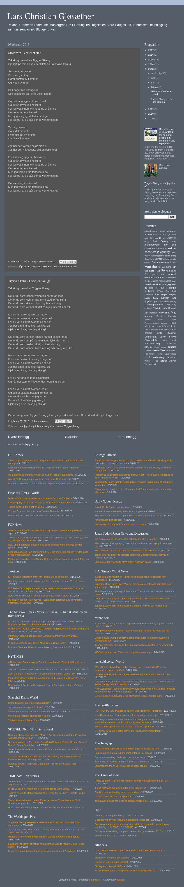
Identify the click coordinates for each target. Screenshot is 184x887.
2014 (151, 64)
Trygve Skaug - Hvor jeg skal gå (29, 281)
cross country (161, 252)
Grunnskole (150, 277)
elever (147, 262)
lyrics (26, 266)
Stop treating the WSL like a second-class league (121, 766)
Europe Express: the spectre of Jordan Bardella (33, 511)
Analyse (171, 231)
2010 (151, 113)
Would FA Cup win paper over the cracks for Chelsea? (37, 479)
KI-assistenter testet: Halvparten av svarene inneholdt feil (125, 870)
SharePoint (150, 336)
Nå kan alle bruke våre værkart (111, 862)
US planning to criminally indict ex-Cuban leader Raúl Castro (40, 474)
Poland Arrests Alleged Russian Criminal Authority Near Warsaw (42, 635)
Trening (159, 354)
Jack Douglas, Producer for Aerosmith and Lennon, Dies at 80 (41, 673)
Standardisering (152, 343)
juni (153, 78)
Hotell (147, 284)
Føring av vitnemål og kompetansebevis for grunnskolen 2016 (128, 831)
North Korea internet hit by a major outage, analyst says (38, 595)
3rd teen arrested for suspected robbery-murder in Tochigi (126, 539)
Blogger (120, 879)
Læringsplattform (153, 304)
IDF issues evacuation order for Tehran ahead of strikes (38, 576)
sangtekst (36, 266)
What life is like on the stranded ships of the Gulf (34, 515)
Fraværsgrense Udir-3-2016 (110, 835)
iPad (167, 291)
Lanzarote (148, 294)
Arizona (148, 234)
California (149, 248)
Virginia (172, 361)
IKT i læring (168, 287)
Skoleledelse (151, 340)
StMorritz (47, 266)
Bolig (174, 241)
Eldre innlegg (126, 437)
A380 (162, 231)
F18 (174, 262)
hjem (174, 281)
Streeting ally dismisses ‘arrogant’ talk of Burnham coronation (41, 502)
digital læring (170, 256)
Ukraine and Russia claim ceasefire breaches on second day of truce (132, 674)
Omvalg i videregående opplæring (113, 815)
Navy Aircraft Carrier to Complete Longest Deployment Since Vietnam (45, 685)
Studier (172, 347)
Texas (163, 350)
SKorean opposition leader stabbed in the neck (33, 711)
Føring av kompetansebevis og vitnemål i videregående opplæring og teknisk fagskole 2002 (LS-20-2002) (132, 825)
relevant (159, 326)
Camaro (160, 248)
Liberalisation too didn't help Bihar (113, 796)
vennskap (171, 357)
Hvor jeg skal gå (27, 426)
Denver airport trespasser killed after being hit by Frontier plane (128, 696)
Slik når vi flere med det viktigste (112, 857)
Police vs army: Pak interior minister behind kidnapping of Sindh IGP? (132, 780)
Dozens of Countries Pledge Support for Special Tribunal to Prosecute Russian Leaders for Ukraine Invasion (45, 623)
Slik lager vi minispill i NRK (109, 866)
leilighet (172, 294)
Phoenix (172, 316)
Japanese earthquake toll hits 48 (25, 707)
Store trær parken (164, 166)
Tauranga (148, 350)
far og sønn (165, 267)
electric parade (169, 259)
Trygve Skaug (71, 426)
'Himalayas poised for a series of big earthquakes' (121, 800)
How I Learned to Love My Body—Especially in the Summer (40, 807)
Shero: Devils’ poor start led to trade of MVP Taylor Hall (124, 726)
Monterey (171, 304)
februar (155, 87)
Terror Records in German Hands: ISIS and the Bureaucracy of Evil (44, 749)
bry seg (170, 244)
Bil (164, 238)
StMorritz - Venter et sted (24, 53)
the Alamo (171, 350)
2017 (151, 50)
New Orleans (169, 308)
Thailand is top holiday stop (23, 720)
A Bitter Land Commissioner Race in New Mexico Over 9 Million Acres (45, 662)
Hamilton (162, 277)
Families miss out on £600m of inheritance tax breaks (123, 753)
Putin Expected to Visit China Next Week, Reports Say (37, 643)
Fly (146, 274)
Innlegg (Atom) (30, 444)
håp (21, 266)
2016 (151, 54)
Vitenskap (148, 364)
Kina (174, 291)
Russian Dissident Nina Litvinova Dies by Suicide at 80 (37, 647)
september (157, 73)
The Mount (149, 354)
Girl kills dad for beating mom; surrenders (117, 792)
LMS (155, 297)
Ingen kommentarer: (43, 261)
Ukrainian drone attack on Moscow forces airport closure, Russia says (45, 581)
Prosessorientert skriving (155, 323)
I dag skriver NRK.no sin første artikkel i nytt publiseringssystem (129, 850)
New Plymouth (151, 313)
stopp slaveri (160, 347)
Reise (173, 323)
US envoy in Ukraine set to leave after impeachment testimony (128, 731)
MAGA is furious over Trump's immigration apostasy (122, 652)
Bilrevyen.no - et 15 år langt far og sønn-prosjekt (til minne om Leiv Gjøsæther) (167, 136)
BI (160, 238)
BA (156, 238)
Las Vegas (161, 294)
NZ (173, 312)
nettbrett (148, 308)
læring (173, 301)
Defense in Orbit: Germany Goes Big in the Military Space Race (42, 763)
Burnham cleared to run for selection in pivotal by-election (39, 483)
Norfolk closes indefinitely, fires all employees (119, 511)
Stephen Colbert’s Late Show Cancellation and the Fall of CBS (41, 669)
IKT (157, 288)
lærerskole (164, 301)
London (165, 297)
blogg (146, 241)
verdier (163, 360)
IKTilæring (149, 291)
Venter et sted (69, 266)
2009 (151, 118)
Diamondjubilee (157, 256)
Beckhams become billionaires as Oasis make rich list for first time (43, 467)
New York (164, 312)
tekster (57, 266)
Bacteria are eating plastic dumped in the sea (119, 757)
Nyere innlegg (18, 437)
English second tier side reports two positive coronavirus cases (128, 515)
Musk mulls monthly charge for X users (29, 715)
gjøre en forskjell (164, 274)
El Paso (158, 259)
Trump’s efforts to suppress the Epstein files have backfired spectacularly (134, 645)
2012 (151, 109)
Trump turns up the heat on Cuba (26, 507)
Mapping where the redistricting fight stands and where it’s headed (43, 836)
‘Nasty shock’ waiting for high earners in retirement (122, 761)
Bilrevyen (171, 238)
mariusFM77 (97, 879)
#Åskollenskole (150, 231)
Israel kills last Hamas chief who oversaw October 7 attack (39, 498)
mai (153, 82)
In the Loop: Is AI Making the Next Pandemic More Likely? (39, 788)
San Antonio (170, 326)
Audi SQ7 (148, 238)
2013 (151, 69)
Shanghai (171, 333)
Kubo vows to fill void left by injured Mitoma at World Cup (125, 550)
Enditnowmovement (161, 262)
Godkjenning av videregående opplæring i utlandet (122, 819)
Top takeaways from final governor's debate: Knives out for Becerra (131, 605)
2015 (151, 59)
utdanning (158, 357)
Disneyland (149, 259)
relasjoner (149, 326)
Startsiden (72, 437)
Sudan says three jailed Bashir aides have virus (120, 524)
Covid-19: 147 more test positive (112, 507)
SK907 (163, 337)
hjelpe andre (165, 281)
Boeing (164, 241)
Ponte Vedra (167, 320)
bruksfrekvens (152, 244)
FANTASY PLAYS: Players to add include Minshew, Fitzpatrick (128, 710)
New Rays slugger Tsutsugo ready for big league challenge (126, 715)
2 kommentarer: (41, 421)
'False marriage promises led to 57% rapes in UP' (121, 788)
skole (172, 336)
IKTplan (160, 291)
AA (154, 364)
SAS (159, 333)
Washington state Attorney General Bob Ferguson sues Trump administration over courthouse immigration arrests (128, 721)
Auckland (157, 234)
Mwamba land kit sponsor (108, 519)
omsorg (148, 316)
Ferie (164, 270)
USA (147, 357)
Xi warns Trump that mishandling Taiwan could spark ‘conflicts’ (41, 851)
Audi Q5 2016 (169, 234)
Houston (155, 284)
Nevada (157, 308)
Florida (172, 271)
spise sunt (169, 340)
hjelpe (155, 281)
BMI (155, 241)
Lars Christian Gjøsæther (50, 16)
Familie (150, 266)
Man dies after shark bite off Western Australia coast (123, 562)
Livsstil (147, 298)
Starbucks (171, 344)
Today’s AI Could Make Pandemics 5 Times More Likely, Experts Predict (46, 793)
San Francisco (151, 330)
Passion (160, 316)
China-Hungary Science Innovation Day (29, 703)
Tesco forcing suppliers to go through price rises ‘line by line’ (127, 748)
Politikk (147, 320)
